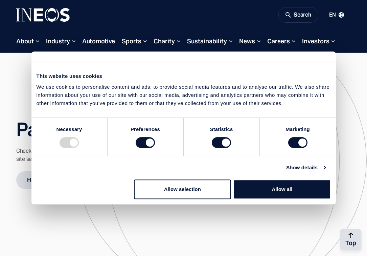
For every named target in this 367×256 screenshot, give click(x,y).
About (25, 41)
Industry (58, 41)
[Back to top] (351, 240)
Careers (278, 41)
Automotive (98, 41)
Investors (315, 41)
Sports (131, 41)
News (247, 41)
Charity (164, 41)
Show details (302, 167)
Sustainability (207, 41)
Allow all (282, 189)
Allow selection (182, 189)
